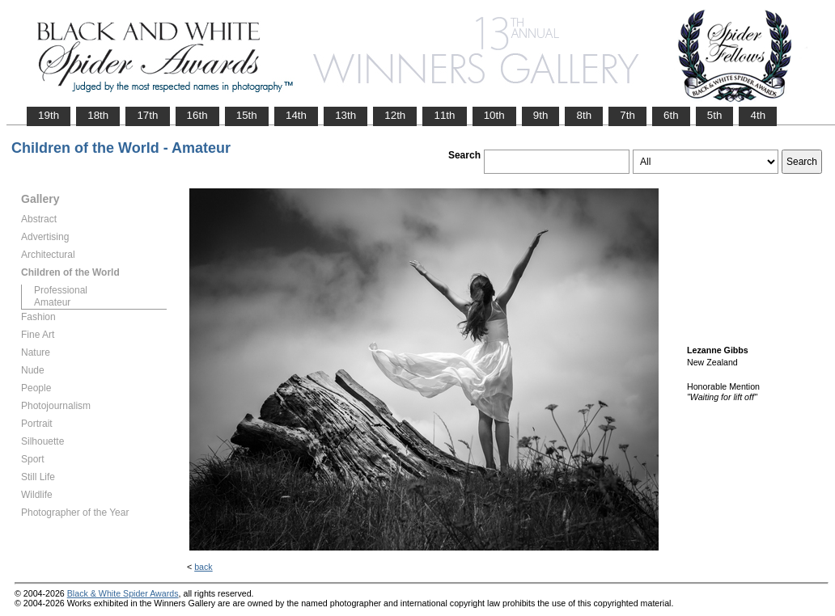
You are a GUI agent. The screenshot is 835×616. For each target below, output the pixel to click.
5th (714, 115)
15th (246, 115)
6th (671, 115)
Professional (60, 290)
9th (540, 115)
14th (296, 115)
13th (345, 115)
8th (583, 115)
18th (97, 115)
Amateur (52, 302)
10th (494, 115)
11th (444, 115)
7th (627, 115)
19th (48, 115)
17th (147, 115)
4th (757, 115)
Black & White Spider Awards (123, 593)
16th (197, 115)
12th (394, 115)
